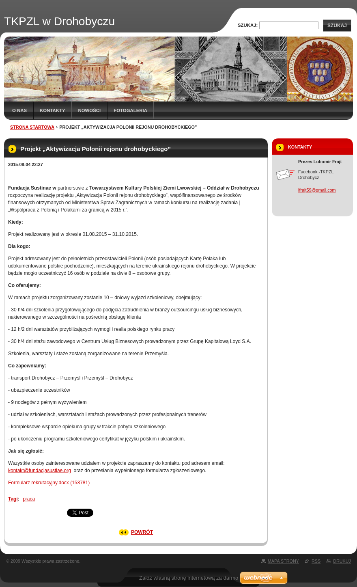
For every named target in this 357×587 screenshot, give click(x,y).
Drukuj (342, 561)
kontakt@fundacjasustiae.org (39, 470)
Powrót (142, 532)
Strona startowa (32, 127)
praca (29, 499)
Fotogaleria (130, 110)
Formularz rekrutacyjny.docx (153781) (49, 483)
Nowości (89, 110)
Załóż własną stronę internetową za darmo (188, 578)
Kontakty (52, 110)
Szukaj (337, 25)
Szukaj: (248, 25)
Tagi (13, 499)
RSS (316, 561)
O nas (19, 110)
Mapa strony (283, 561)
